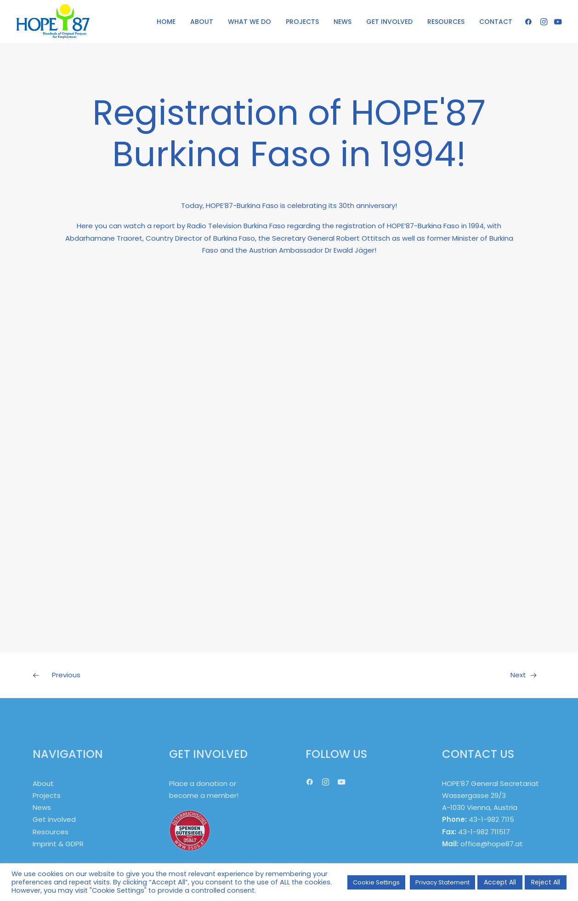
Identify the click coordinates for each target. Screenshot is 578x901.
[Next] (442, 675)
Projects (47, 795)
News (42, 807)
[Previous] (135, 675)
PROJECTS (302, 21)
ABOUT (201, 21)
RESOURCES (446, 21)
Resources (50, 832)
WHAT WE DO (249, 21)
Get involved (54, 819)
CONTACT (495, 21)
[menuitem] (166, 21)
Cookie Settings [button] (376, 882)
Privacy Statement (442, 882)
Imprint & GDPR (58, 844)
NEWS (342, 21)
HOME (166, 21)
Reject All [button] (545, 882)
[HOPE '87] (53, 21)
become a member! (203, 795)
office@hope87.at (491, 844)
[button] (530, 21)
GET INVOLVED (389, 21)
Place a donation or (202, 783)
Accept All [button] (500, 882)
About (43, 783)
